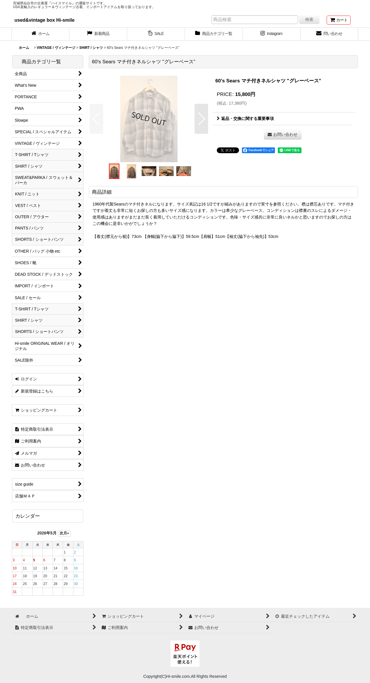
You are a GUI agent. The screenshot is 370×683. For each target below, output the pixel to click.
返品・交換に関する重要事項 (245, 118)
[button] (96, 119)
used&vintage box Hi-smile (44, 20)
